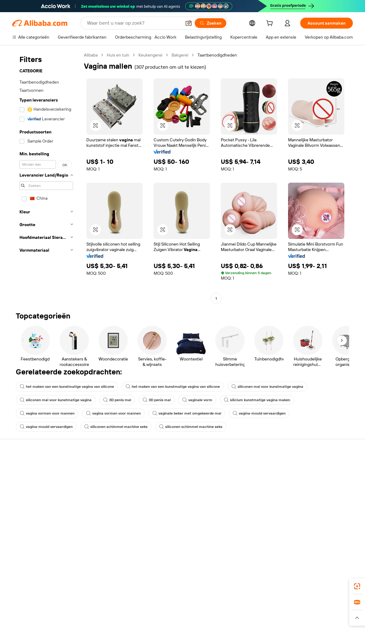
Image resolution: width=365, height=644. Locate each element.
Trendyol (255, 606)
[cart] (270, 24)
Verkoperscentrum (240, 478)
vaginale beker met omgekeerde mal (186, 413)
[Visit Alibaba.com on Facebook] (294, 531)
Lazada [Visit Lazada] (190, 606)
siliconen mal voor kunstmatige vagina (267, 386)
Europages (279, 606)
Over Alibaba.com (308, 466)
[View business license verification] (235, 632)
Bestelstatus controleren (36, 489)
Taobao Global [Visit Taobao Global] (216, 606)
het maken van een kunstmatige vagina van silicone (67, 386)
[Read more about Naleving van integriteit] (333, 617)
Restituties (22, 501)
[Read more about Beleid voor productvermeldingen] (122, 617)
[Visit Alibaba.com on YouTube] (331, 531)
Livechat (20, 478)
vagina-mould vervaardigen (259, 413)
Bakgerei (180, 55)
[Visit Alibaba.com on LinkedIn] (304, 531)
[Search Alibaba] (133, 23)
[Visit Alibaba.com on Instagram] (322, 531)
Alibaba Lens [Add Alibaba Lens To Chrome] (25, 579)
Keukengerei (150, 55)
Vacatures (301, 507)
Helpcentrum (24, 466)
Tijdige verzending (99, 502)
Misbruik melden (27, 513)
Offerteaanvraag (167, 466)
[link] (357, 586)
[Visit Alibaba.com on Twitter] (313, 531)
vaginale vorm (197, 400)
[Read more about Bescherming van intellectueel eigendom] (194, 617)
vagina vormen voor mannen (47, 413)
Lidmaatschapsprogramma (177, 478)
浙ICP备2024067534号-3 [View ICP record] (329, 632)
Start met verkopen (240, 466)
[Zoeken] (210, 23)
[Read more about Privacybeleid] (249, 617)
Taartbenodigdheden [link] (217, 55)
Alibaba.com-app (245, 579)
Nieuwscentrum (307, 495)
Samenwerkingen (238, 507)
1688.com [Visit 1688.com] (112, 606)
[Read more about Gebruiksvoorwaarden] (287, 617)
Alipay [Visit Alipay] (173, 606)
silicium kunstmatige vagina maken (257, 400)
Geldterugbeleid (97, 490)
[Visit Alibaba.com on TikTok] (340, 531)
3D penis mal (117, 400)
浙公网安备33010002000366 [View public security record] (269, 632)
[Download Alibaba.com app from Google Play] (332, 579)
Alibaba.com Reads (170, 501)
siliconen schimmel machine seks (116, 426)
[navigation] (46, 177)
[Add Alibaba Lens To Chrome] (109, 579)
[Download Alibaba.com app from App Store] (287, 579)
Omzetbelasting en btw (174, 489)
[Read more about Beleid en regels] (24, 617)
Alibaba (91, 55)
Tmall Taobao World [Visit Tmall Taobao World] (144, 606)
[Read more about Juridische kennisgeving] (65, 617)
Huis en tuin (118, 55)
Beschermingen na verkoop (108, 513)
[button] (188, 23)
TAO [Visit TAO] (238, 606)
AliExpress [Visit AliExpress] (87, 606)
